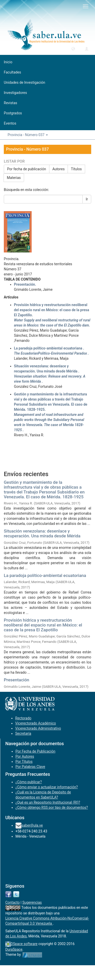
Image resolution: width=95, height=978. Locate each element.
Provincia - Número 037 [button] (28, 135)
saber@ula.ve (32, 825)
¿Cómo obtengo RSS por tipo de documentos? (51, 807)
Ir (87, 199)
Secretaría (23, 733)
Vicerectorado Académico (35, 723)
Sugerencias (32, 902)
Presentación (16, 679)
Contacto (12, 902)
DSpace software (24, 944)
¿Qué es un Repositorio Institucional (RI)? (47, 802)
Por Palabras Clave (30, 767)
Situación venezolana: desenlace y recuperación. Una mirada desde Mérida (42, 533)
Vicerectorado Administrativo (38, 728)
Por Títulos (23, 761)
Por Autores (24, 756)
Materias (14, 178)
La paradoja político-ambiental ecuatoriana (45, 575)
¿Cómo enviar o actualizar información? (46, 787)
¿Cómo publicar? (28, 782)
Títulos (76, 169)
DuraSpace (14, 949)
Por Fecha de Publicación (35, 751)
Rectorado (23, 718)
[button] (73, 48)
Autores (58, 169)
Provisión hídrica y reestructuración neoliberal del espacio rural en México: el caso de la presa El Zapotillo (43, 625)
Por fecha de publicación (26, 169)
